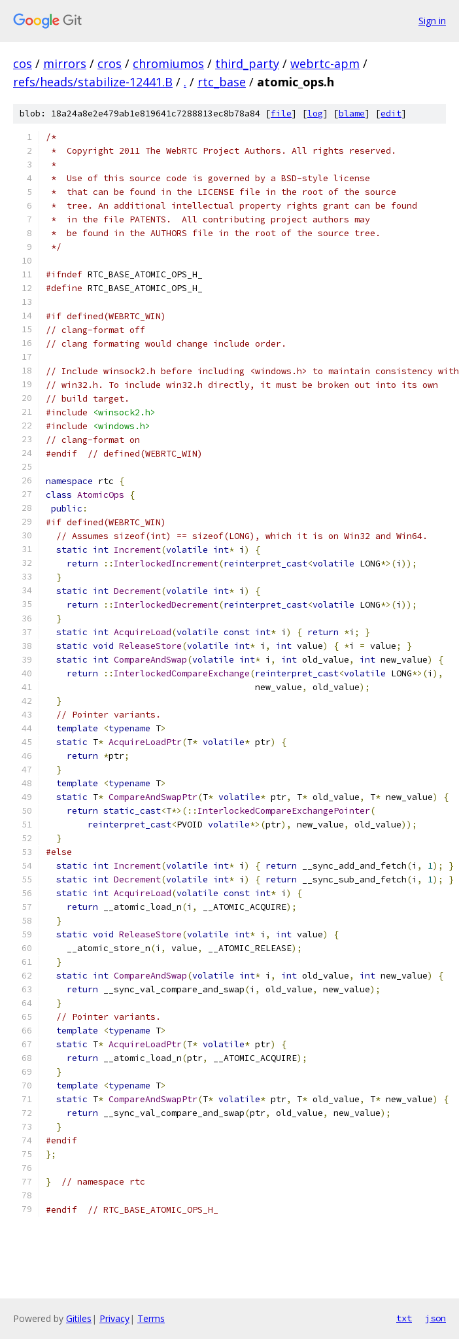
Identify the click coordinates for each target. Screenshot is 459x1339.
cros (109, 63)
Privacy (114, 1318)
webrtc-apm (325, 63)
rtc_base (221, 82)
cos (22, 63)
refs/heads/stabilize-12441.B (93, 82)
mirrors (64, 63)
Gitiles (79, 1318)
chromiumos (168, 63)
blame (352, 113)
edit (391, 113)
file (281, 113)
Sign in (432, 20)
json (435, 1318)
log (315, 113)
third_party (247, 63)
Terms (151, 1318)
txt (404, 1318)
